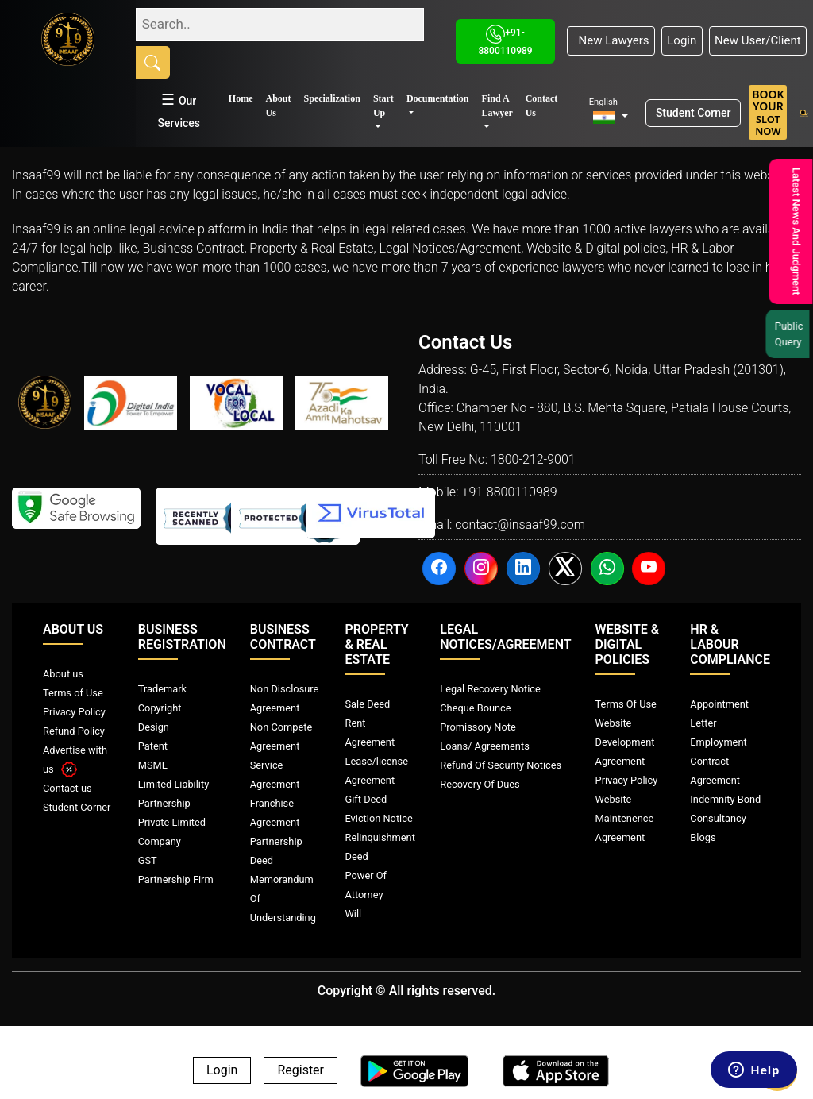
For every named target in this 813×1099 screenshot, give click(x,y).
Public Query (790, 334)
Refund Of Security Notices (500, 765)
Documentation (437, 98)
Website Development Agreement (625, 742)
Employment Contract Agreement (718, 761)
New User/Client (758, 40)
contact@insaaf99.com (520, 524)
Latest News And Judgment (794, 231)
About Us (278, 105)
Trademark (162, 689)
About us (63, 674)
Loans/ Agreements (484, 746)
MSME (153, 765)
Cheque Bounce (475, 708)
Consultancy (718, 818)
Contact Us (542, 105)
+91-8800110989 (509, 491)
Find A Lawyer (497, 105)
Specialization (332, 98)
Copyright (160, 708)
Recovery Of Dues (479, 784)
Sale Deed (368, 704)
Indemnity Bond (725, 799)
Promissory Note (478, 727)
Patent (153, 746)
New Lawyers (610, 40)
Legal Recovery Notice (490, 689)
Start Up (383, 105)
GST (147, 860)
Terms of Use (73, 693)
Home (241, 98)
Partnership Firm (176, 879)
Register (300, 1070)
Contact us (67, 788)
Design (153, 727)
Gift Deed (366, 799)
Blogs (702, 837)
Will (353, 914)
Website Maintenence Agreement (624, 818)
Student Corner (693, 112)
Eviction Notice (379, 818)
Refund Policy (74, 731)
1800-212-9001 (533, 459)
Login (681, 40)
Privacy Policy (74, 712)
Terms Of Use (626, 704)
